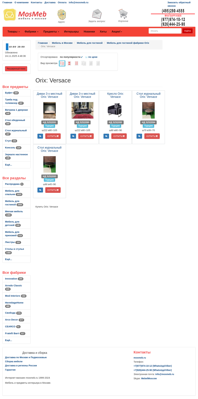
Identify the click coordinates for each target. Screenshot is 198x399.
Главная (7, 2)
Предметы (51, 31)
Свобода (13, 312)
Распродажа (14, 184)
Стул (11, 140)
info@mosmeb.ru (78, 2)
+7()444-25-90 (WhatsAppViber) (153, 370)
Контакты (36, 2)
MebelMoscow (149, 378)
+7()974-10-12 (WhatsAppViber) (153, 366)
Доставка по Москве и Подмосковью (26, 357)
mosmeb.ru (140, 357)
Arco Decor (14, 319)
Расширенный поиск (16, 69)
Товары (14, 31)
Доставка (49, 2)
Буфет (12, 92)
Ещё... (8, 164)
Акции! (117, 31)
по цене (91, 57)
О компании (22, 2)
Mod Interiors (15, 296)
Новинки (89, 31)
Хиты (103, 31)
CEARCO (13, 326)
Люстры (13, 242)
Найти (187, 31)
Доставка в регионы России (21, 365)
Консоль (13, 147)
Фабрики (31, 31)
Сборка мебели (13, 361)
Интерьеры (71, 31)
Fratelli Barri (15, 333)
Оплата (62, 2)
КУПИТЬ (53, 136)
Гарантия (10, 369)
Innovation (14, 278)
